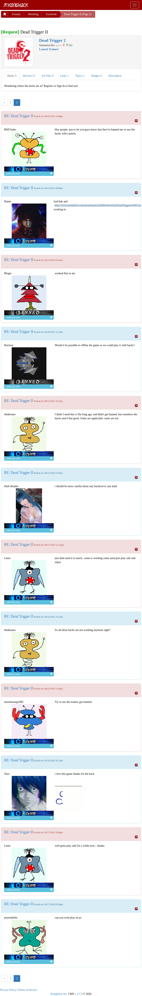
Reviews (29, 74)
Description (114, 74)
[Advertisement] (32, 22)
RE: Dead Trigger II (18, 115)
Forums (16, 13)
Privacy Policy (8, 989)
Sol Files (47, 74)
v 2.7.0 (79, 993)
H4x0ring (33, 13)
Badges (96, 74)
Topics (80, 74)
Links (64, 74)
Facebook (51, 13)
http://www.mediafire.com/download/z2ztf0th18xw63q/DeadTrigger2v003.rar (98, 204)
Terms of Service (27, 989)
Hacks (11, 74)
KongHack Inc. (59, 993)
